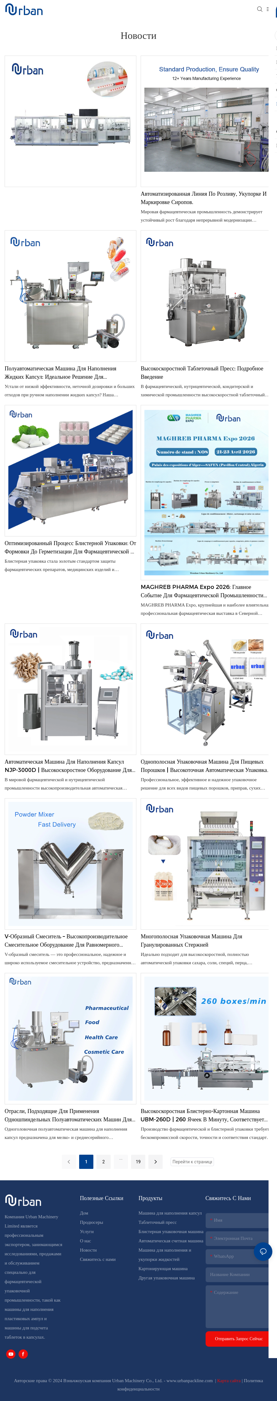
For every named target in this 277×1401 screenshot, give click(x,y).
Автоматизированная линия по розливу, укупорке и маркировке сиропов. (203, 198)
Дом (84, 1213)
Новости (88, 1250)
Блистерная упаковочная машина (170, 1231)
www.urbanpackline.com (190, 1380)
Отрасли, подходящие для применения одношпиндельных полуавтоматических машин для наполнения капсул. (68, 1116)
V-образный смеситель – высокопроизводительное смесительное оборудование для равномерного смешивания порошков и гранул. (66, 941)
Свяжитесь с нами (98, 1259)
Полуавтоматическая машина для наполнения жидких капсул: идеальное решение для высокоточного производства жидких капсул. (60, 373)
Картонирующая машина (163, 1268)
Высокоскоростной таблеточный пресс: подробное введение (202, 372)
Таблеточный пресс (157, 1222)
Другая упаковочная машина (166, 1277)
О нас (85, 1240)
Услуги (87, 1231)
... (120, 1158)
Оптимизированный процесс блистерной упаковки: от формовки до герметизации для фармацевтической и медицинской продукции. (70, 548)
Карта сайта (229, 1380)
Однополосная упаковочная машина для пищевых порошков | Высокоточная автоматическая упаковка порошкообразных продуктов (204, 766)
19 (138, 1161)
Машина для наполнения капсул (170, 1213)
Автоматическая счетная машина (170, 1240)
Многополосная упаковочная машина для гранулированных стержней (191, 940)
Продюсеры (91, 1222)
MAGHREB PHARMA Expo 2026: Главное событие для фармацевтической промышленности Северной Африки (202, 592)
